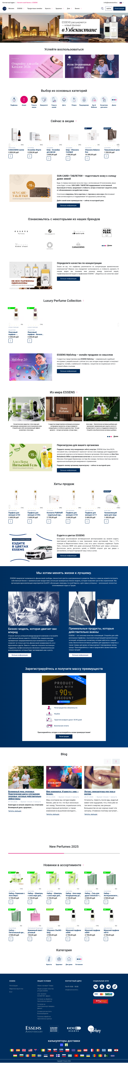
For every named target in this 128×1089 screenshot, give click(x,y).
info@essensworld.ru (110, 2)
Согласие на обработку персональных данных (44, 1026)
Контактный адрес (8, 2)
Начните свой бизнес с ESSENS (27, 2)
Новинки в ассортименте (64, 891)
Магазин (11, 8)
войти (109, 8)
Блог (10, 1018)
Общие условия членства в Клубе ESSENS (45, 1016)
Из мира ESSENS (64, 392)
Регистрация (119, 8)
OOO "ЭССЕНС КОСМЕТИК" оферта (43, 1021)
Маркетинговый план (16, 1015)
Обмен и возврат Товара (45, 1012)
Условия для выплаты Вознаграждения (44, 1039)
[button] (2, 27)
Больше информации (68, 205)
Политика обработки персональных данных (44, 1044)
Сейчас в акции (64, 121)
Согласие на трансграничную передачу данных (45, 1032)
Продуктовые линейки (34, 8)
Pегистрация (64, 736)
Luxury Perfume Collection (64, 301)
